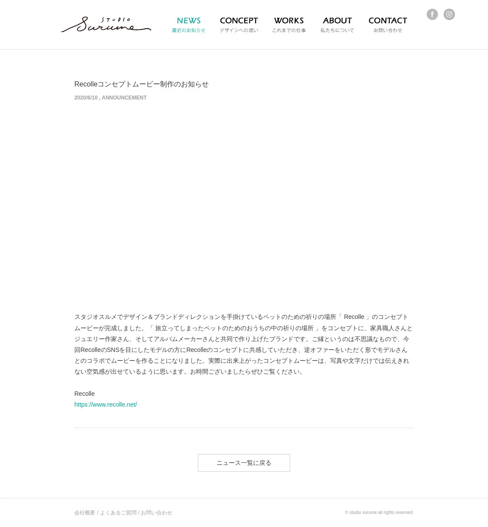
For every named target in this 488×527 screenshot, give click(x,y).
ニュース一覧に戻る (244, 462)
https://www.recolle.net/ (105, 404)
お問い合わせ (156, 513)
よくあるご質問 (118, 513)
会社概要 (84, 513)
